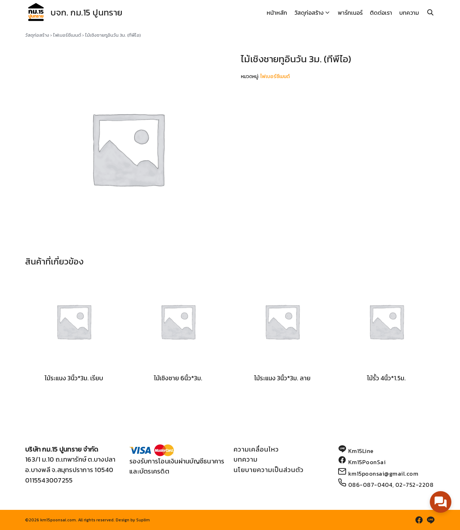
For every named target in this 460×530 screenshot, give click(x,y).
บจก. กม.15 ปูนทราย (86, 12)
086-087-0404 (370, 484)
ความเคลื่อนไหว (256, 449)
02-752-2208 (414, 484)
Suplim (143, 520)
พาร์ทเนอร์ (350, 12)
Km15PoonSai (367, 462)
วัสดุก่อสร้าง (308, 12)
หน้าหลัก (277, 12)
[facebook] (419, 520)
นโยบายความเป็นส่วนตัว (269, 470)
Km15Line (361, 451)
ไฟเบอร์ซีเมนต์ (67, 35)
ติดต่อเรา (381, 12)
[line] (430, 520)
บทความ (409, 12)
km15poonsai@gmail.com (383, 473)
